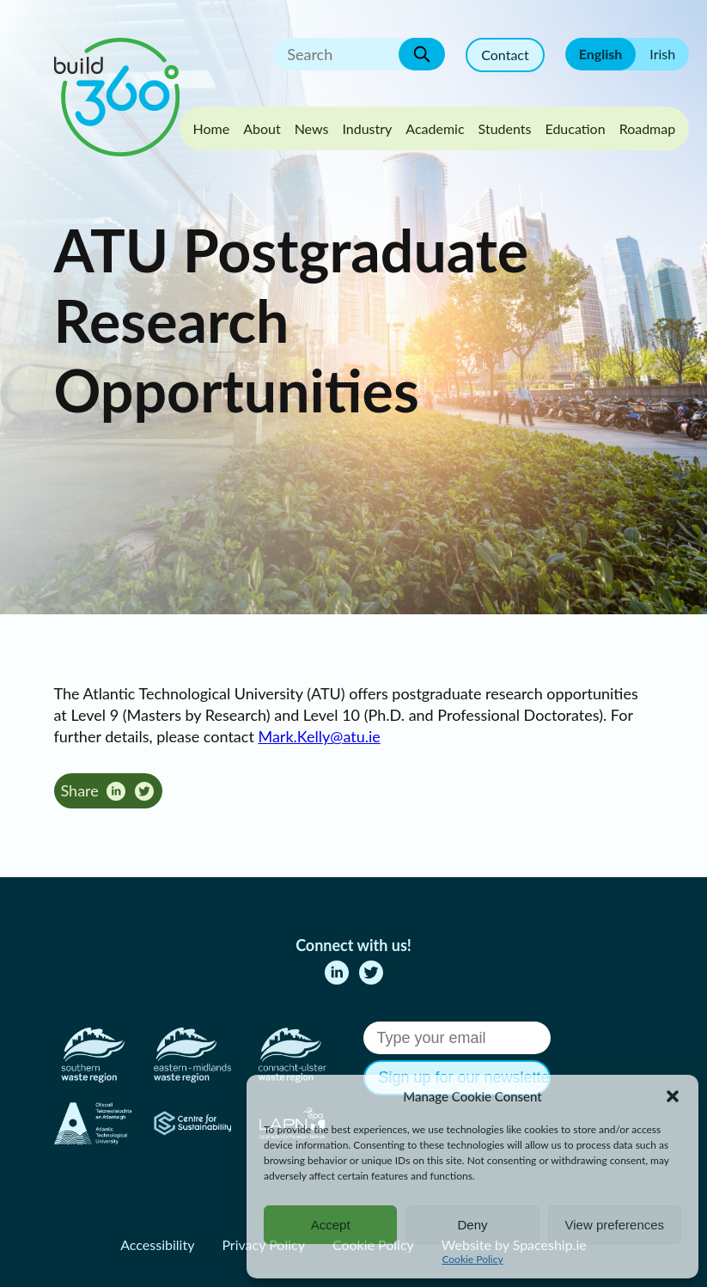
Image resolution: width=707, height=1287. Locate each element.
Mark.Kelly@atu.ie (319, 736)
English (601, 54)
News (312, 128)
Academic (434, 128)
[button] (672, 1096)
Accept (330, 1224)
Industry (367, 128)
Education (575, 128)
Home (211, 128)
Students (505, 128)
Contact (504, 54)
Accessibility (157, 1244)
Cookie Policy (472, 1259)
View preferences (615, 1224)
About (262, 128)
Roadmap (647, 128)
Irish (662, 54)
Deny (472, 1224)
